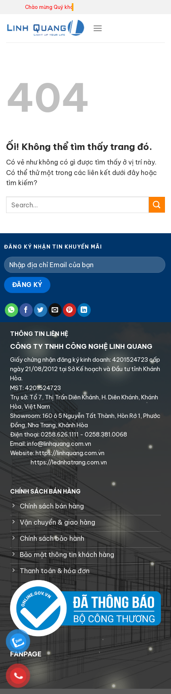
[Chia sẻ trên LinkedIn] (84, 310)
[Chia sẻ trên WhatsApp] (11, 310)
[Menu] (97, 28)
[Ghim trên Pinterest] (69, 310)
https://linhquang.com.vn (69, 453)
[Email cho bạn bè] (55, 310)
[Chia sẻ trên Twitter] (40, 310)
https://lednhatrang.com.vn (68, 462)
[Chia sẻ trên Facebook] (26, 310)
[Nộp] (157, 205)
